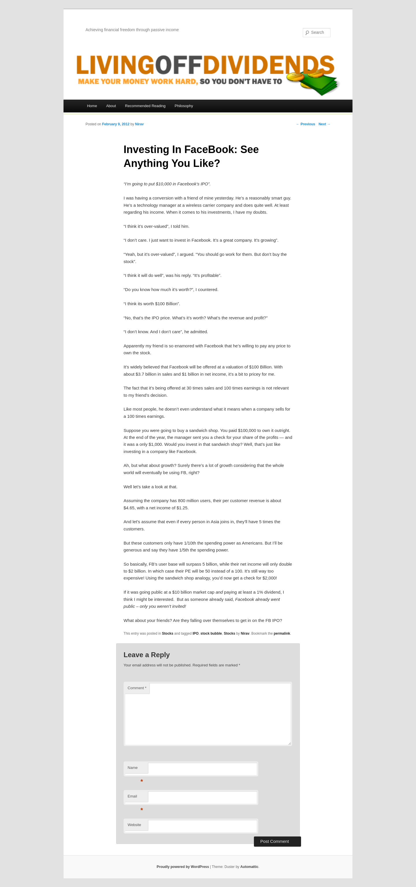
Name (135, 769)
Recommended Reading (145, 106)
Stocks (167, 633)
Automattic (249, 867)
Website (134, 825)
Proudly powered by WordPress (183, 867)
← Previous (305, 124)
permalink (282, 633)
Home (92, 106)
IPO (196, 633)
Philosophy (184, 106)
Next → (324, 124)
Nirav (139, 124)
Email (135, 798)
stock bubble (211, 633)
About (111, 106)
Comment (137, 688)
